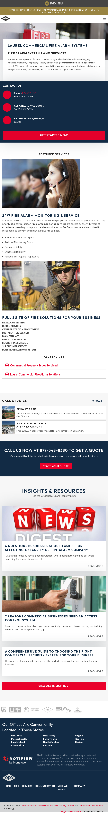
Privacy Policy (74, 811)
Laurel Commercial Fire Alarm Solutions (36, 374)
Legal (63, 811)
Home (7, 786)
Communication (45, 786)
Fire (16, 786)
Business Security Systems (62, 805)
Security (27, 786)
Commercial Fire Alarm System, (35, 805)
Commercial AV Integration (91, 805)
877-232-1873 (29, 93)
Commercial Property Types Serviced (34, 365)
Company (79, 786)
